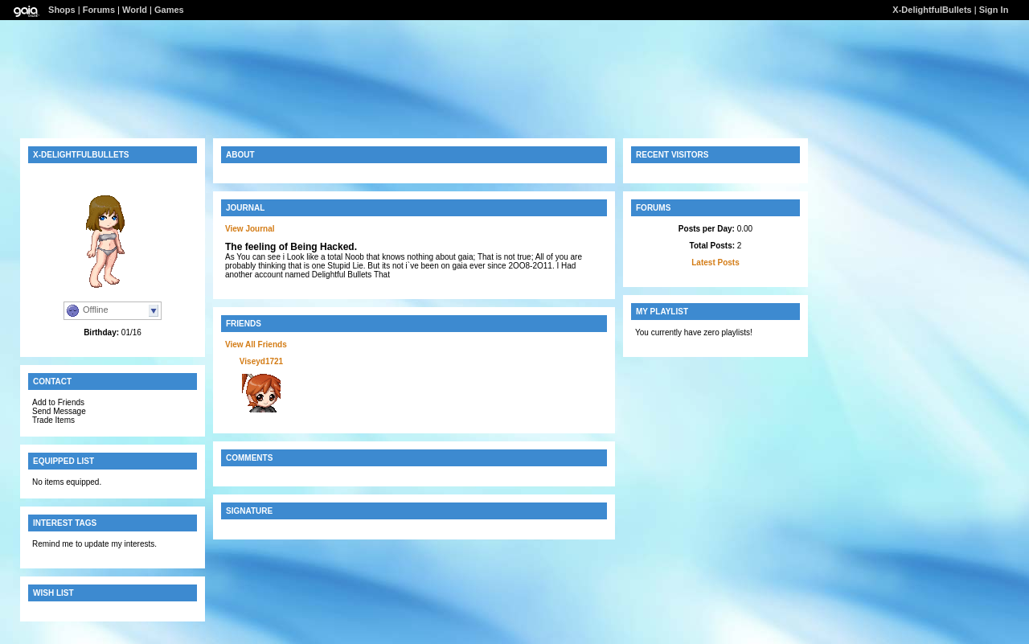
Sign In (994, 9)
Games (169, 9)
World (134, 9)
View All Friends (256, 344)
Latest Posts (715, 262)
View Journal (250, 228)
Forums (99, 9)
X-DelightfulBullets (931, 9)
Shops (62, 9)
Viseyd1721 (261, 361)
